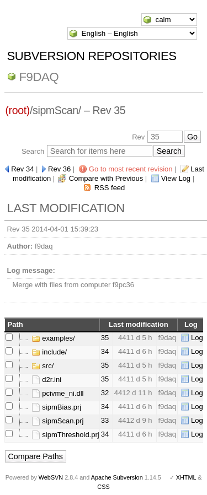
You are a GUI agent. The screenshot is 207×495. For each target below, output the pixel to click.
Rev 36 (59, 169)
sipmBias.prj (56, 407)
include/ (49, 352)
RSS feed (109, 188)
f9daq (39, 77)
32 (105, 393)
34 (105, 351)
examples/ (53, 338)
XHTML (186, 477)
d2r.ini (46, 379)
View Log (175, 178)
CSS (103, 486)
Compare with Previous (106, 178)
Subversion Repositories (92, 56)
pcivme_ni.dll (57, 393)
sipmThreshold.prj (65, 435)
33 (105, 420)
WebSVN (51, 477)
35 (105, 337)
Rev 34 (22, 169)
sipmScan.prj (57, 421)
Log (197, 337)
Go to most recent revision (131, 169)
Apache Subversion (117, 477)
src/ (42, 366)
